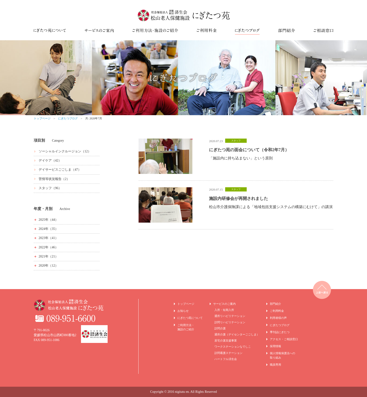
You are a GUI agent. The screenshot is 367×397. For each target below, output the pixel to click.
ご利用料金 (277, 310)
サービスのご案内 (224, 303)
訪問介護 (220, 328)
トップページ (42, 118)
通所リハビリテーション (229, 316)
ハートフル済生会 (225, 359)
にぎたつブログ (68, 118)
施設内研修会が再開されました (238, 198)
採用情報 (275, 346)
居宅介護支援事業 (225, 340)
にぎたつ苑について (190, 318)
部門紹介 (275, 303)
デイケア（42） (50, 160)
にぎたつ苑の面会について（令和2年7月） (249, 149)
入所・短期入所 (224, 310)
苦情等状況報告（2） (54, 179)
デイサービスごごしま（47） (60, 169)
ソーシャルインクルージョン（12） (65, 151)
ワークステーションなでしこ (232, 346)
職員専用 (275, 364)
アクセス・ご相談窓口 (284, 339)
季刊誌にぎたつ (280, 332)
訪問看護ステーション (228, 353)
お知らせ (183, 310)
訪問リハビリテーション (229, 322)
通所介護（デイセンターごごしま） (236, 334)
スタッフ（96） (50, 188)
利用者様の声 (278, 318)
